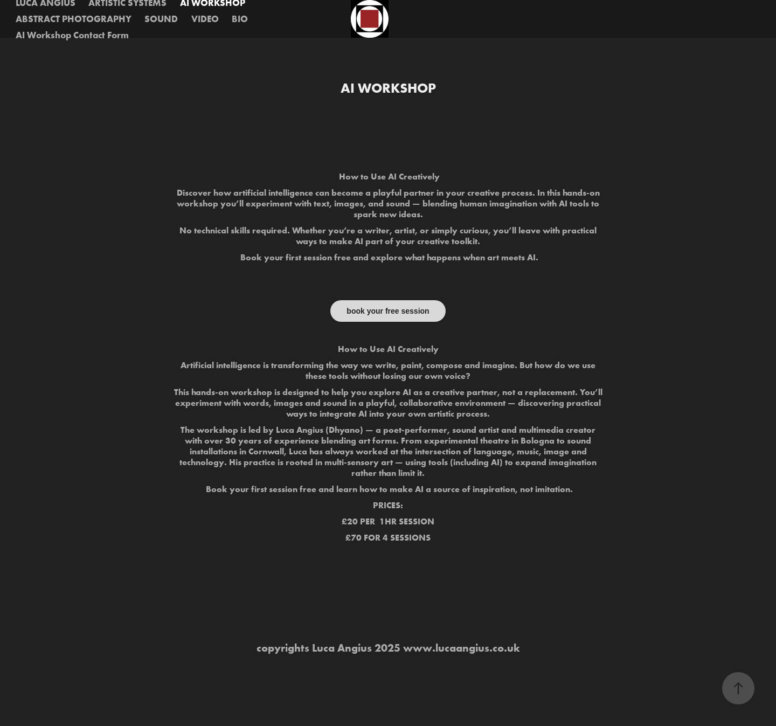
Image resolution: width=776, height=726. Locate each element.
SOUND (161, 18)
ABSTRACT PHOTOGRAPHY (73, 18)
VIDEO (205, 18)
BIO (240, 18)
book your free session (388, 311)
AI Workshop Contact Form (72, 34)
